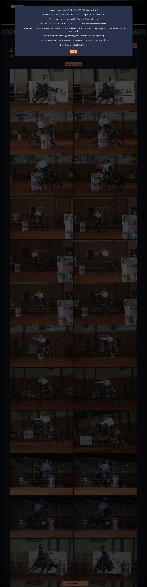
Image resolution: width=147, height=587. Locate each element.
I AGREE (73, 52)
